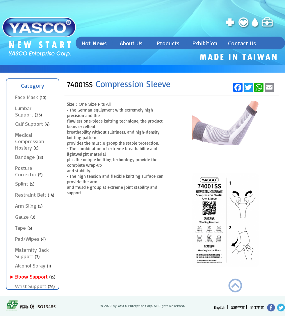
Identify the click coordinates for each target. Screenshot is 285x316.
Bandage (29, 157)
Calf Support (32, 124)
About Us (131, 43)
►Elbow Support (35, 276)
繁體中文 (238, 307)
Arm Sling (28, 205)
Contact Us (242, 43)
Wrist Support (35, 286)
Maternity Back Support (32, 253)
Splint (24, 183)
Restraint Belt (34, 194)
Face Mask (30, 97)
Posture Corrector (28, 171)
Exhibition (205, 43)
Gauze (25, 216)
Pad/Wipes (30, 239)
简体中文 (257, 307)
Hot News (94, 43)
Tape (23, 228)
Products (167, 43)
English (219, 307)
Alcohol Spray (33, 265)
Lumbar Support (28, 111)
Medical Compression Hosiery (29, 141)
